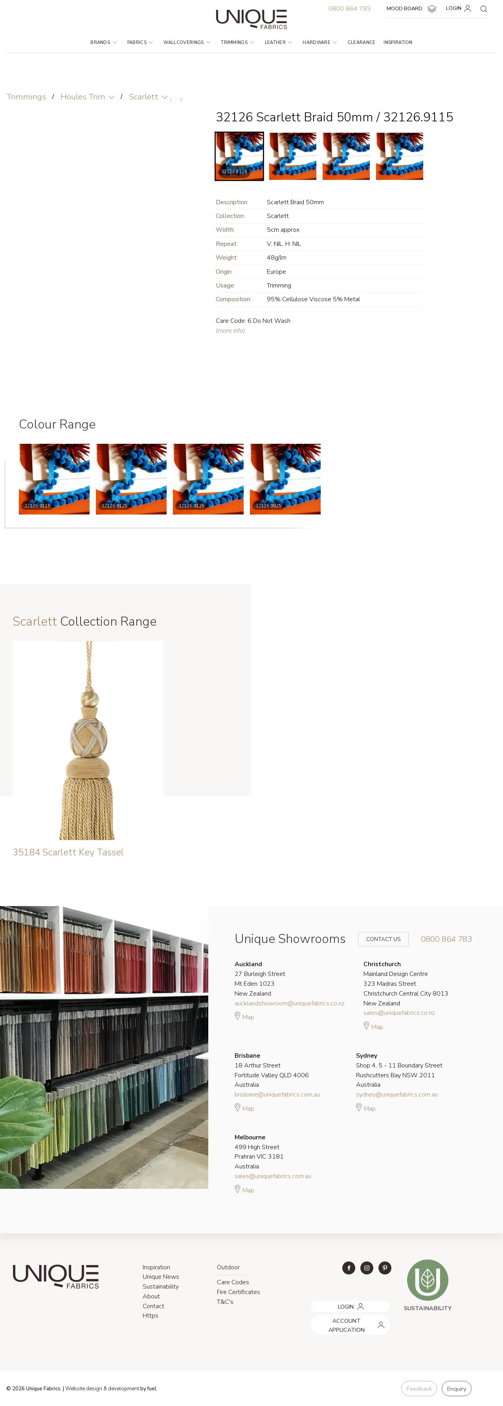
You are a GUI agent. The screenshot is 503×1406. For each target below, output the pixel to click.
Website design (84, 1388)
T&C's (225, 1302)
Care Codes (233, 1282)
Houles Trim (83, 97)
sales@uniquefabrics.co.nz (399, 1013)
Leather (278, 43)
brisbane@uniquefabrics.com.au (277, 1094)
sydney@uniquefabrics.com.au (397, 1094)
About (151, 1296)
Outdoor (228, 1267)
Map (244, 1016)
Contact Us (378, 939)
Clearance (362, 43)
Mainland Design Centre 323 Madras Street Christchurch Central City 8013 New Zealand (405, 983)
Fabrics (140, 43)
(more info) (230, 330)
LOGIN (460, 8)
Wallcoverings (186, 43)
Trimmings (237, 43)
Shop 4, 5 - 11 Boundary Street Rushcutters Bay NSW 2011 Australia (399, 1070)
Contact (153, 1306)
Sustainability (161, 1286)
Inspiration (398, 43)
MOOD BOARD (412, 9)
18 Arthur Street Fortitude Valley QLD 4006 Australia (272, 1070)
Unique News (161, 1277)
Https (150, 1316)
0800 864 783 (350, 8)
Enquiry (456, 1389)
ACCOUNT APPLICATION (341, 1318)
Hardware (320, 43)
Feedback (418, 1389)
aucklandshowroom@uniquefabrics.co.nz (290, 1003)
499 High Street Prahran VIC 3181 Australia (259, 1152)
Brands (103, 43)
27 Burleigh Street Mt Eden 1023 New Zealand (260, 979)
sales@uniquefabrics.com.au (273, 1176)
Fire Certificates (238, 1292)
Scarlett (145, 97)
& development (123, 1388)
